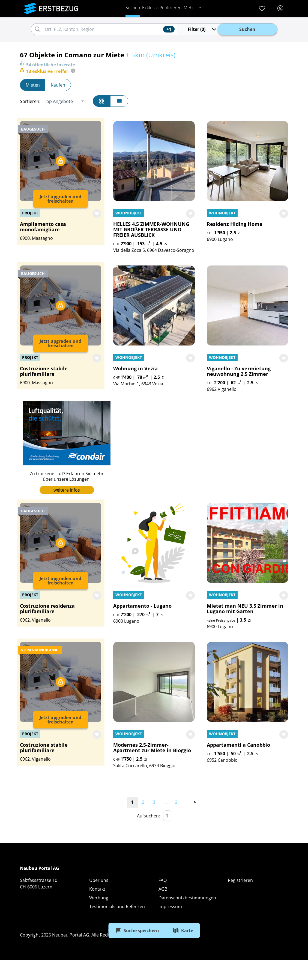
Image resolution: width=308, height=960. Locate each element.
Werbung (98, 898)
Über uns (98, 880)
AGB (163, 889)
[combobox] (103, 29)
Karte (182, 930)
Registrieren (240, 880)
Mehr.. (193, 7)
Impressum (170, 906)
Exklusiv (149, 8)
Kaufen (58, 85)
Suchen (132, 8)
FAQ (163, 880)
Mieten (33, 85)
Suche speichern (137, 930)
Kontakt (97, 889)
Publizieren (170, 8)
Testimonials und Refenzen (117, 906)
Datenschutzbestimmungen (187, 898)
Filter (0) (202, 29)
